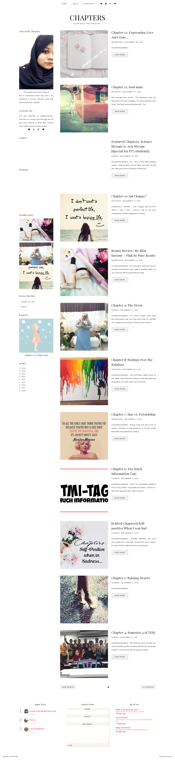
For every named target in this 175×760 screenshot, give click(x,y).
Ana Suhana (122, 717)
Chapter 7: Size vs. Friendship (133, 414)
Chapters (88, 4)
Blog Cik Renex (123, 728)
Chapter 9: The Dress (126, 305)
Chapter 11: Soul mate (127, 87)
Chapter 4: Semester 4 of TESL (133, 632)
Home (64, 4)
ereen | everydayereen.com (43, 711)
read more (120, 55)
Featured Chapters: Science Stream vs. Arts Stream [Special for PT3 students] (131, 146)
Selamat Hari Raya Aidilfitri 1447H (130, 712)
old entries (148, 687)
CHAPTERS (87, 17)
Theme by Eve (165, 756)
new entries (68, 687)
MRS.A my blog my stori (127, 710)
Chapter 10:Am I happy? (129, 196)
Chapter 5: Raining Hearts (130, 578)
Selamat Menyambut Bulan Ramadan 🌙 (132, 730)
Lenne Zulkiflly (37, 729)
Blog (75, 4)
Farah (32, 720)
